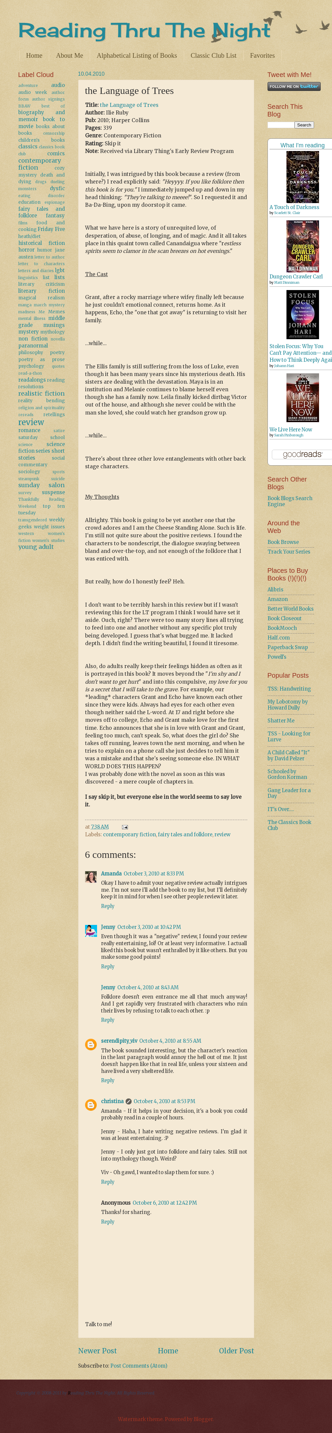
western (26, 533)
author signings (48, 99)
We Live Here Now (291, 430)
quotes (58, 366)
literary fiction (41, 291)
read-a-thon (30, 373)
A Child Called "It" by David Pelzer (289, 756)
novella (58, 339)
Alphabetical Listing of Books (137, 55)
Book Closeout (285, 619)
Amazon (278, 599)
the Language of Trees (129, 105)
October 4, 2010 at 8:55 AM (170, 1041)
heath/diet (29, 236)
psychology (31, 366)
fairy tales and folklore (185, 835)
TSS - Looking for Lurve (289, 737)
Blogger (203, 1419)
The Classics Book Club (289, 825)
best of (53, 106)
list (46, 277)
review (222, 835)
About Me (69, 55)
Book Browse (283, 542)
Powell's (277, 657)
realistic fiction (41, 393)
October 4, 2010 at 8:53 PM (164, 1101)
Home (34, 55)
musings (54, 325)
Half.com (279, 638)
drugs (41, 181)
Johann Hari (284, 366)
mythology (52, 332)
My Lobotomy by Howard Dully (288, 705)
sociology (29, 472)
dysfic (57, 188)
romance (29, 430)
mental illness (32, 318)
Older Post (236, 1351)
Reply (108, 906)
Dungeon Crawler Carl (296, 277)
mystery (28, 332)
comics (56, 154)
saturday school (41, 437)
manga (25, 304)
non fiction (33, 339)
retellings (54, 414)
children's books (41, 140)
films (23, 222)
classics (28, 147)
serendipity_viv (119, 1041)
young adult (36, 547)
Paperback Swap (288, 647)
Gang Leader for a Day (289, 793)
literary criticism (41, 284)
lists (60, 277)
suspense (53, 492)
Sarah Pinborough (288, 435)
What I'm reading (302, 145)
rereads (26, 414)
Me (42, 311)
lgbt (60, 270)
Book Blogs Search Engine (290, 501)
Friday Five (51, 229)
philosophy (30, 352)
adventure (28, 85)
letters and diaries (36, 270)
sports (59, 471)
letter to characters (41, 263)
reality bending (41, 401)
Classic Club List (214, 55)
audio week (32, 92)
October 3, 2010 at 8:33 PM (154, 874)
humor (44, 250)
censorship (54, 133)
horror (26, 250)
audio (58, 85)
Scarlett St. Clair (287, 213)
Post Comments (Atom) (138, 1366)
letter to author (50, 257)
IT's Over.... (281, 809)
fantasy (55, 216)
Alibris (275, 590)
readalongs (32, 380)
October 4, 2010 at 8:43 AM (148, 988)
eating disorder (41, 195)
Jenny (108, 927)
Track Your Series (289, 552)
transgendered (32, 519)
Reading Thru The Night (144, 30)
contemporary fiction (129, 835)
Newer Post (97, 1351)
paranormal (33, 346)
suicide (58, 478)
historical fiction (41, 243)
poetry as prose (41, 359)
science (25, 444)
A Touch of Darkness (294, 207)
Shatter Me (281, 721)
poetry (57, 352)
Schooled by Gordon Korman (287, 775)
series (43, 451)
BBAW (24, 106)
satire (59, 430)
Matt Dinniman (286, 282)
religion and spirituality (41, 407)
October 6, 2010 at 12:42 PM (165, 1203)
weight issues (49, 527)
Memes (56, 312)
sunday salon (41, 485)
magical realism (41, 298)
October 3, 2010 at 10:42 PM (149, 927)
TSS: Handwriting (289, 689)
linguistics (28, 277)
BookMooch (282, 628)
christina (112, 1101)
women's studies (48, 540)
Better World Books (291, 609)
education (29, 202)
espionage (55, 202)
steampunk (28, 478)
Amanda (111, 874)
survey (25, 492)
